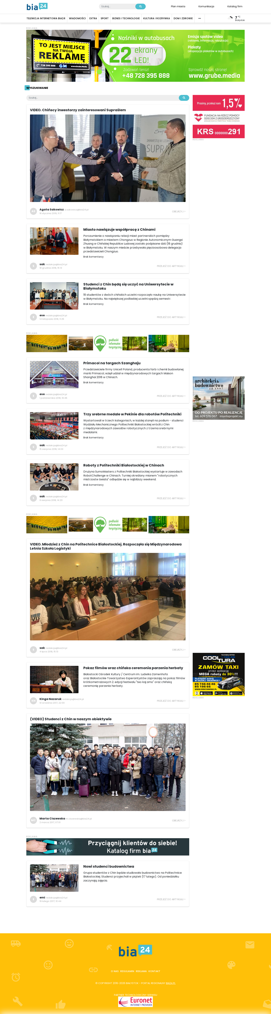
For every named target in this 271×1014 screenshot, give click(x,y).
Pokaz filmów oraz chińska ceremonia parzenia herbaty (133, 667)
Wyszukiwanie (37, 88)
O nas (115, 971)
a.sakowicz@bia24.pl (76, 209)
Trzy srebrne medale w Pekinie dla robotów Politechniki (132, 414)
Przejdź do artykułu (170, 266)
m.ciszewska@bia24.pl (79, 818)
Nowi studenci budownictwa (108, 866)
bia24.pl (171, 983)
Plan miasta (178, 6)
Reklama (141, 971)
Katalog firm (235, 6)
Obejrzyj (177, 211)
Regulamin (127, 971)
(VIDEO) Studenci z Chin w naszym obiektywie (71, 719)
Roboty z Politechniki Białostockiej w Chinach (123, 465)
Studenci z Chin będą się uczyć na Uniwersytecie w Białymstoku (128, 286)
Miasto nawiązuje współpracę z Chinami (119, 229)
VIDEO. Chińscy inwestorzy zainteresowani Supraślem (78, 110)
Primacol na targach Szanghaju (112, 363)
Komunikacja (206, 6)
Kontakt (154, 971)
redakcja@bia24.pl (56, 264)
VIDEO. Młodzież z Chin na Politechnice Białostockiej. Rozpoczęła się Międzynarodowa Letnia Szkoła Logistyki (106, 546)
